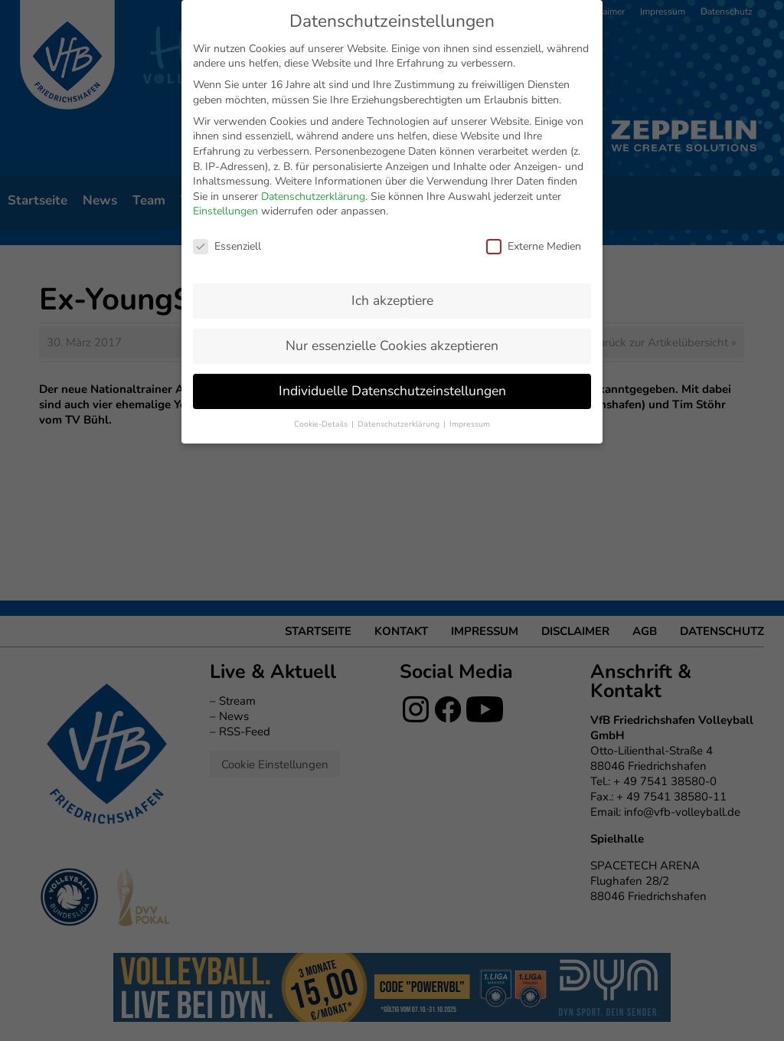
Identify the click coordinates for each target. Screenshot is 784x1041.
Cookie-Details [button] (322, 303)
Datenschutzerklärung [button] (400, 303)
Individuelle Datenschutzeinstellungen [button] (392, 269)
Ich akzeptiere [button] (392, 179)
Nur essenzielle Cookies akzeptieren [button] (392, 224)
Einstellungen (225, 90)
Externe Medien (533, 125)
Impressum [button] (469, 303)
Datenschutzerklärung (313, 75)
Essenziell (227, 125)
